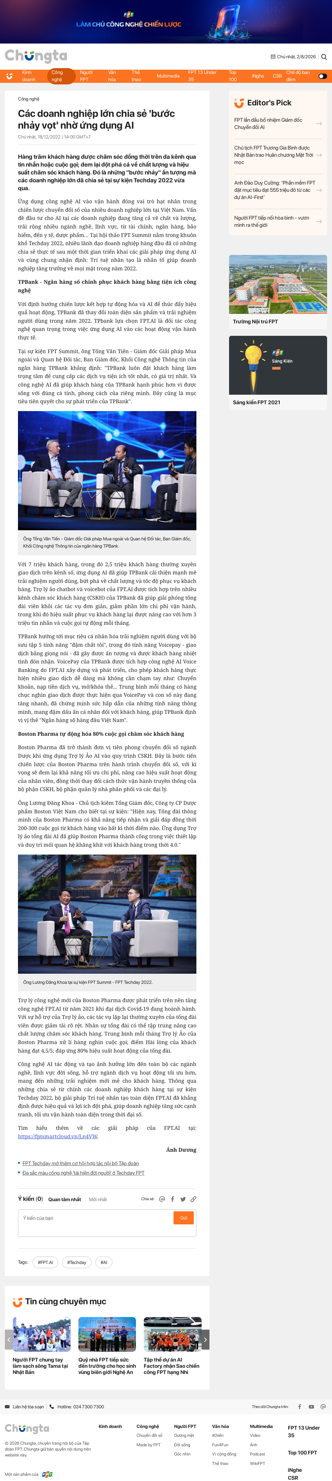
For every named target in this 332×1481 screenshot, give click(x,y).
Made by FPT (149, 1434)
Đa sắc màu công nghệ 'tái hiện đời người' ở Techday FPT (83, 1173)
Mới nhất (98, 1199)
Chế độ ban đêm (307, 75)
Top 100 (233, 75)
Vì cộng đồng (224, 1443)
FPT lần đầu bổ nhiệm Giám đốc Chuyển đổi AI (278, 123)
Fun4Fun (220, 1434)
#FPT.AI (45, 1252)
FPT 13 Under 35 (203, 75)
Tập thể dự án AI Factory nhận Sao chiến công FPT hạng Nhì (171, 1355)
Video (255, 1424)
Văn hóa (112, 75)
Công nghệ (57, 75)
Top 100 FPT (302, 1442)
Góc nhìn (182, 1443)
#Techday (76, 1252)
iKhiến (218, 1424)
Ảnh (253, 1434)
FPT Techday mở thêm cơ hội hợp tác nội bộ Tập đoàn (81, 1163)
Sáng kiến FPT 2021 (256, 402)
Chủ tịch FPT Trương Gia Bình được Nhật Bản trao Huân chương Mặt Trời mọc (278, 155)
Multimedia (167, 76)
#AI (104, 1252)
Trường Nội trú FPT (255, 321)
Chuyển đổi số (149, 1424)
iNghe (258, 76)
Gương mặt (184, 1424)
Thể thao (136, 75)
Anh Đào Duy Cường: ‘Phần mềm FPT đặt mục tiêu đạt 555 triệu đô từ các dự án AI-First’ (278, 190)
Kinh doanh (29, 75)
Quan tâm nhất (64, 1199)
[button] (205, 1329)
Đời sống (182, 1434)
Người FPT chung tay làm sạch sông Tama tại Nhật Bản (40, 1355)
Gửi (183, 1217)
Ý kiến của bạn (107, 1218)
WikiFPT (257, 1453)
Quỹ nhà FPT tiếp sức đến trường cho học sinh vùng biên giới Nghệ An (107, 1355)
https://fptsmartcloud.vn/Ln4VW (57, 1136)
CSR (278, 76)
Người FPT (86, 75)
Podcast (257, 1443)
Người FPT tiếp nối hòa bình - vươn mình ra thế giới (278, 221)
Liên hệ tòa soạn (24, 1396)
